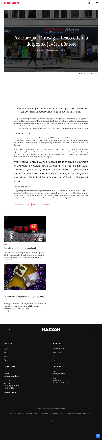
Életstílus (7, 360)
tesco (28, 204)
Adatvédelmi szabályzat (32, 413)
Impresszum (54, 413)
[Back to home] (11, 3)
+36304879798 (9, 388)
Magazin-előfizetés (58, 348)
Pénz (5, 352)
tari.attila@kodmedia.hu (11, 385)
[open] (98, 436)
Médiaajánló (45, 413)
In (53, 356)
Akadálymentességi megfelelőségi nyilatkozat (79, 413)
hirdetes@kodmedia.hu (11, 376)
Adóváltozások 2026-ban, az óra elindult (20, 248)
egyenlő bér (36, 204)
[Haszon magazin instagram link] (94, 330)
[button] (89, 3)
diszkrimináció (46, 204)
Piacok (6, 356)
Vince (54, 360)
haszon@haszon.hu (58, 374)
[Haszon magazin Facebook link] (97, 330)
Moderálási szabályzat (16, 413)
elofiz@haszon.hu (10, 395)
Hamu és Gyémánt (58, 352)
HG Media (62, 408)
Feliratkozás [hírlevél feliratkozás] (9, 330)
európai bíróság (19, 204)
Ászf (62, 413)
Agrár (6, 348)
